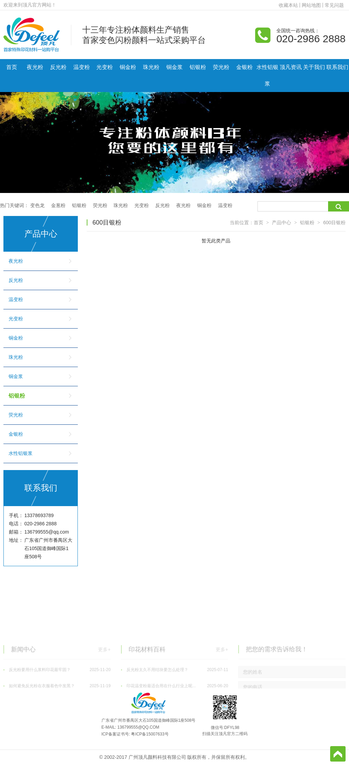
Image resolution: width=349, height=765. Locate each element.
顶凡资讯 (291, 67)
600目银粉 (334, 222)
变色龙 (37, 205)
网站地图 (311, 5)
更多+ (104, 677)
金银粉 (244, 67)
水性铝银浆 (267, 75)
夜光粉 (35, 67)
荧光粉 (221, 67)
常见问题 (334, 5)
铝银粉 (198, 67)
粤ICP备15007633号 (149, 734)
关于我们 (314, 67)
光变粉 (104, 67)
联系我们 (337, 67)
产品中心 (281, 222)
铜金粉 (128, 67)
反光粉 (58, 67)
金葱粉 (58, 205)
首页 (11, 67)
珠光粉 (151, 67)
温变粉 (81, 67)
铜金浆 (174, 67)
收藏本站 (288, 5)
